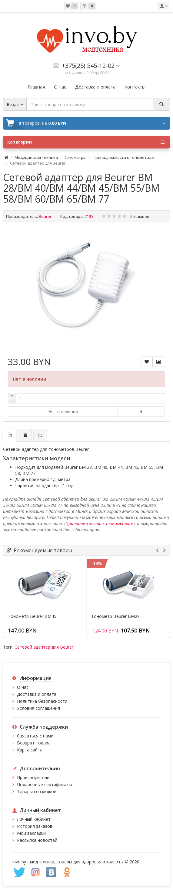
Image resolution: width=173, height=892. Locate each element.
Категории (86, 142)
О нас (22, 687)
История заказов (34, 826)
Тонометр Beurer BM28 (115, 616)
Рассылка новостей (37, 840)
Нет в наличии (63, 411)
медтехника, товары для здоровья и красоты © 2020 (84, 862)
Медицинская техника (36, 157)
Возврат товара (34, 743)
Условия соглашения (38, 708)
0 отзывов (139, 216)
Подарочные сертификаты (44, 784)
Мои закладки (31, 833)
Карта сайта (29, 750)
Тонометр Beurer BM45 (32, 616)
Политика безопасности (42, 701)
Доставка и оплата (36, 694)
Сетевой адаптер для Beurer (44, 647)
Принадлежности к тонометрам (123, 157)
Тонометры (75, 157)
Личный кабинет (34, 819)
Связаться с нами (35, 736)
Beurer (45, 216)
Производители (33, 777)
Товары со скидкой (36, 791)
